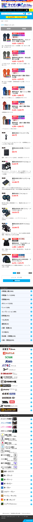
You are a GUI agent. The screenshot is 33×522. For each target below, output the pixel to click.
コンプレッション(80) (9, 312)
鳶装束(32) (5, 324)
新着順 (24, 28)
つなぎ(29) (5, 320)
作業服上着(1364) (7, 291)
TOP (2, 21)
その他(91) (5, 332)
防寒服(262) (6, 316)
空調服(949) (6, 299)
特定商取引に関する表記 (15, 513)
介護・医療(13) (7, 328)
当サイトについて (6, 513)
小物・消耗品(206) (8, 340)
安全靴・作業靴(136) (8, 336)
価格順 (8, 28)
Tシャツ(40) (6, 307)
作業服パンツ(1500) (8, 295)
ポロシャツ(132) (7, 303)
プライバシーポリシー (26, 513)
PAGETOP (29, 520)
